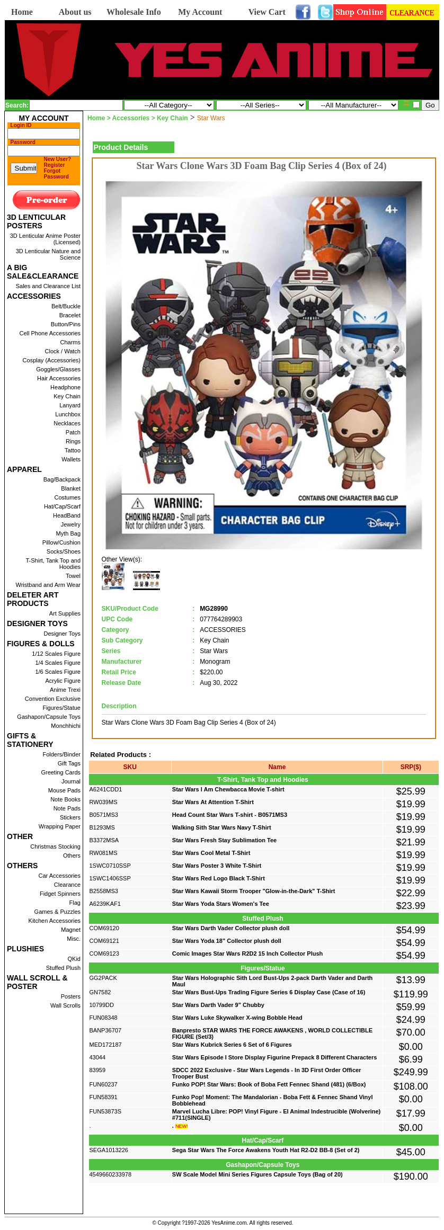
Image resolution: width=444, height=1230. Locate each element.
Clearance (67, 884)
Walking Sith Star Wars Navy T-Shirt (221, 827)
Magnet (71, 929)
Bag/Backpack (62, 479)
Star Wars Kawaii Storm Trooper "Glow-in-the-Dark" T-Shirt (253, 891)
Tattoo (73, 450)
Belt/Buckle (66, 306)
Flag (75, 902)
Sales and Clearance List (48, 286)
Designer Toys (62, 633)
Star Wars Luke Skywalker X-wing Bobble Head (237, 1017)
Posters (71, 996)
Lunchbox (68, 414)
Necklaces (67, 423)
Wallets (71, 459)
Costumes (67, 497)
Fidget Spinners (60, 893)
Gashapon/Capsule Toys (49, 717)
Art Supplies (65, 613)
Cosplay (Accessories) (52, 360)
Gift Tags (69, 763)
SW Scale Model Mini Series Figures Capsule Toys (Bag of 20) (257, 1174)
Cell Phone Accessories (50, 333)
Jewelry (71, 524)
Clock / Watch (63, 351)
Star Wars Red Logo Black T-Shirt (218, 878)
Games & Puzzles (57, 911)
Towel (73, 576)
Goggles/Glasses (58, 369)
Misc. (74, 938)
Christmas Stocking (55, 846)
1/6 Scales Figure (58, 672)
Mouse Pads (64, 790)
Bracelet (70, 315)
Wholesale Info (133, 11)
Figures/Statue (61, 708)
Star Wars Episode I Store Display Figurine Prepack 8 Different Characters (274, 1057)
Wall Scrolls (65, 1005)
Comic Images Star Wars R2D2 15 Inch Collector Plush (247, 953)
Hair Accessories (59, 378)
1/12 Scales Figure (56, 653)
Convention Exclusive (53, 699)
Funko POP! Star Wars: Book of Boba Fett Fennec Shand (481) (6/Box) (269, 1084)
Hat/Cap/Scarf (62, 506)
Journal (71, 781)
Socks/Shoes (64, 551)
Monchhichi (66, 726)
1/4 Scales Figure (58, 662)
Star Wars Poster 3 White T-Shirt (216, 865)
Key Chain (67, 396)
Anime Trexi (65, 690)
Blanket (71, 488)
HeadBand (67, 515)
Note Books (65, 799)
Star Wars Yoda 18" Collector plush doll (226, 941)
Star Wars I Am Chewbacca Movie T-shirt (228, 789)
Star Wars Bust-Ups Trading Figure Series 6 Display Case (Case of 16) (269, 992)
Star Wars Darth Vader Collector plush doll (230, 928)
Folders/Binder (61, 754)
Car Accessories (60, 875)
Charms (70, 342)
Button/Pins (66, 324)
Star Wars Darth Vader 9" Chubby (218, 1005)
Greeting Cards (61, 772)
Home (22, 11)
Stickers (70, 817)
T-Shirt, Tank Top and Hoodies (53, 563)
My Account (200, 11)
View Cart (267, 11)
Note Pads (67, 808)
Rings (73, 441)
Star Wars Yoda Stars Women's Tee (220, 904)
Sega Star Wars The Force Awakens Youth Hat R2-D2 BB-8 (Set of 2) (266, 1150)
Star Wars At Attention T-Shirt (213, 802)
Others (72, 855)
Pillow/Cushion (61, 542)
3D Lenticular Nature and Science (48, 254)
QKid (74, 959)
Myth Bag (68, 533)
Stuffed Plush (63, 968)
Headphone (65, 387)
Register (54, 165)
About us (75, 11)
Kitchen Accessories (55, 920)
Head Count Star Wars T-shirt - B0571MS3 (229, 815)
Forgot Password (56, 174)
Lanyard (70, 405)
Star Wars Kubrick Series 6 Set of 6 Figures (232, 1044)
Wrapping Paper (60, 826)
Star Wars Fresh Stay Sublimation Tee (224, 840)
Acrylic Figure (63, 681)
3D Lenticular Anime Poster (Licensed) (45, 239)
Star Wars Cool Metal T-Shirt (211, 853)
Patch (73, 432)
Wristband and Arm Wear (48, 585)
